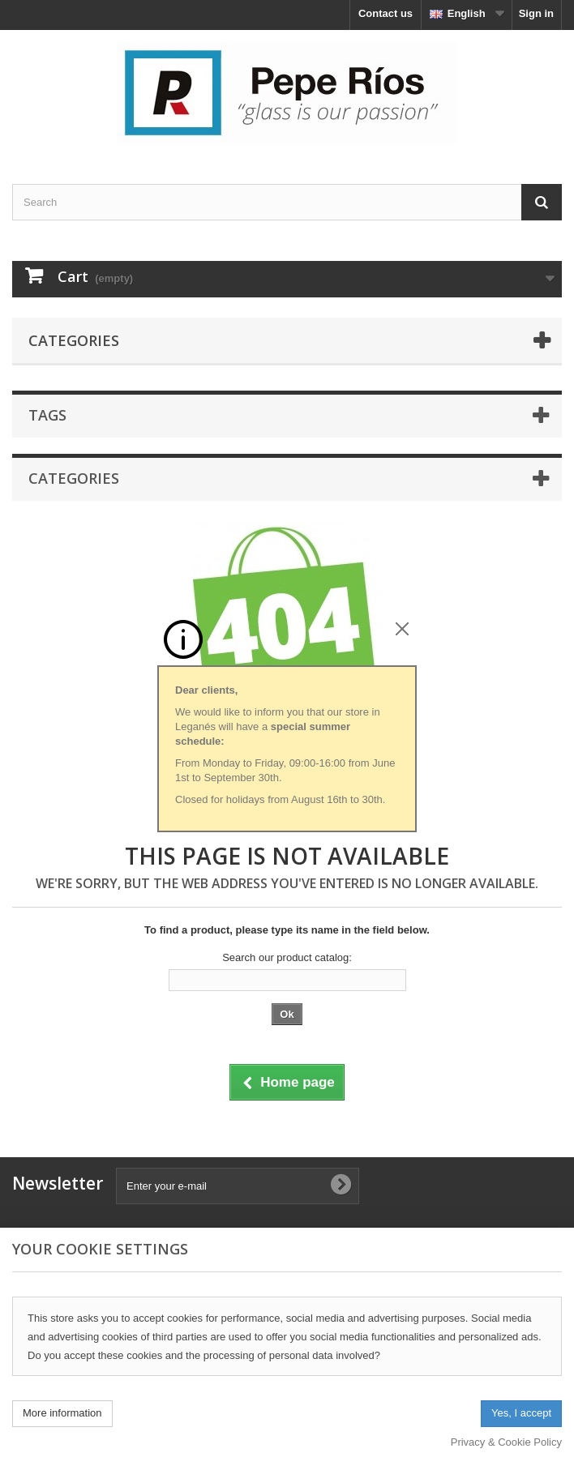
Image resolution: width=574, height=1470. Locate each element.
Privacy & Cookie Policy (506, 1442)
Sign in (536, 13)
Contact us (385, 13)
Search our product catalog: (287, 957)
